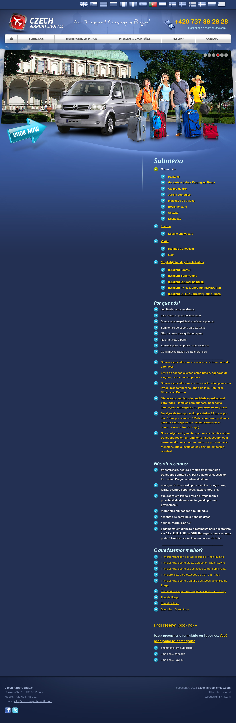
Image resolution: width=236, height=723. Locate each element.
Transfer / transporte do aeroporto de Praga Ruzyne (192, 556)
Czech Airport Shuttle (36, 22)
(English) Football (179, 269)
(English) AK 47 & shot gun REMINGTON (194, 287)
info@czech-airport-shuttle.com (207, 27)
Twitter (15, 710)
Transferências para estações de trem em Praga (190, 574)
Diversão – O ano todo (175, 609)
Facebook (8, 710)
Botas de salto (177, 206)
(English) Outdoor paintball (186, 281)
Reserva (178, 38)
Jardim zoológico (179, 194)
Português (153, 4)
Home (11, 39)
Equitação (174, 218)
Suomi (192, 4)
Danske (202, 4)
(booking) (185, 625)
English (84, 4)
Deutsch (104, 4)
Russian (113, 4)
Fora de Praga (170, 597)
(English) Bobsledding (182, 275)
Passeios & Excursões (134, 38)
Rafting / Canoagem (181, 248)
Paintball (174, 176)
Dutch (163, 4)
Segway (173, 212)
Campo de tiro (177, 188)
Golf (170, 254)
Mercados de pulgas (181, 200)
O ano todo (168, 169)
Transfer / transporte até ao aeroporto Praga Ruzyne (193, 562)
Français (123, 4)
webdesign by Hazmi (218, 696)
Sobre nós (36, 38)
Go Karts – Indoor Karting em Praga (191, 182)
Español (143, 4)
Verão (164, 241)
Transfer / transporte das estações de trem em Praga (193, 568)
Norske (172, 4)
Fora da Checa (170, 603)
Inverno (166, 226)
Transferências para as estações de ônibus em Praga (193, 591)
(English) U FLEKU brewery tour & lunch (194, 293)
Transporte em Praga (81, 38)
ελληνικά (222, 4)
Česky (94, 4)
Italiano (133, 4)
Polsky (212, 4)
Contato (212, 38)
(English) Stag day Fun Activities (182, 262)
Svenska (182, 4)
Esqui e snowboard (180, 233)
